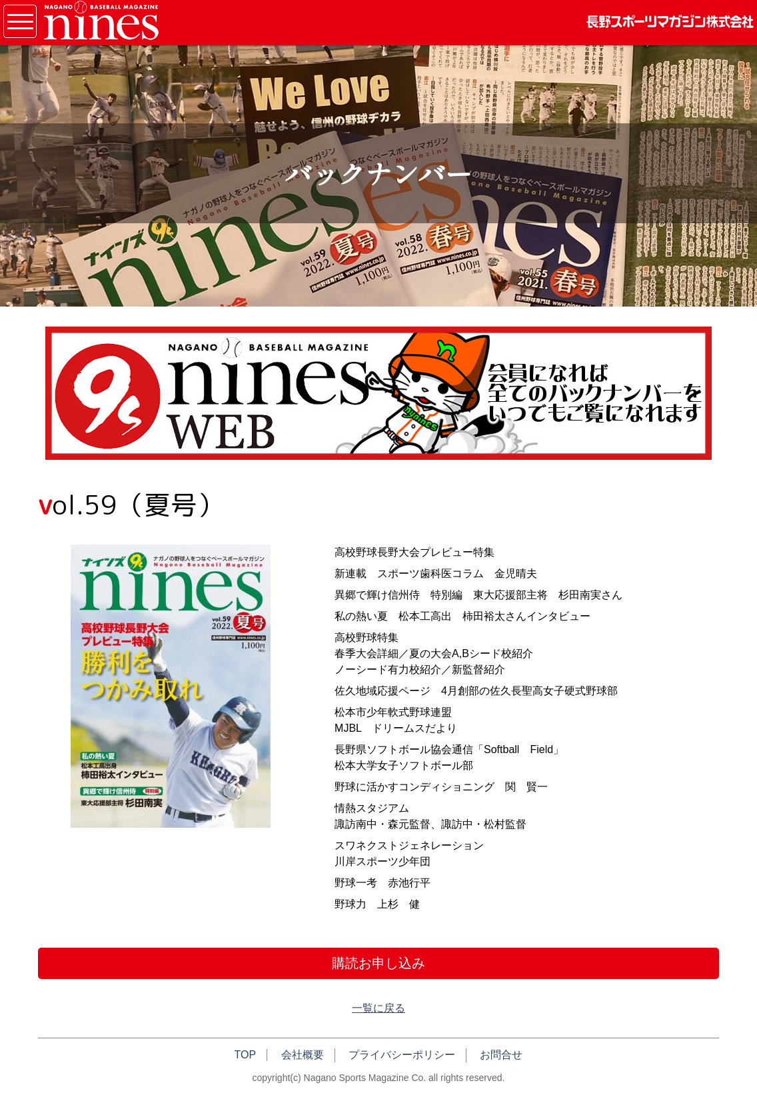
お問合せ (501, 1054)
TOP (246, 1054)
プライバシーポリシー (402, 1054)
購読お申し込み (378, 963)
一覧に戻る (378, 1008)
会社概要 (302, 1054)
